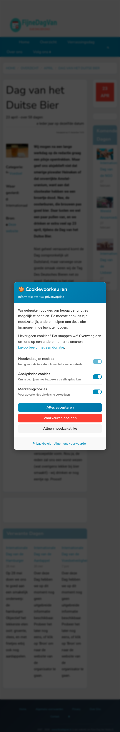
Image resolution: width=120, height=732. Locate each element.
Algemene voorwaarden (70, 443)
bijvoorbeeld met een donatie (41, 347)
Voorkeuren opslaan (60, 418)
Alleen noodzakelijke (60, 428)
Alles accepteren (60, 407)
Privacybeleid (42, 443)
